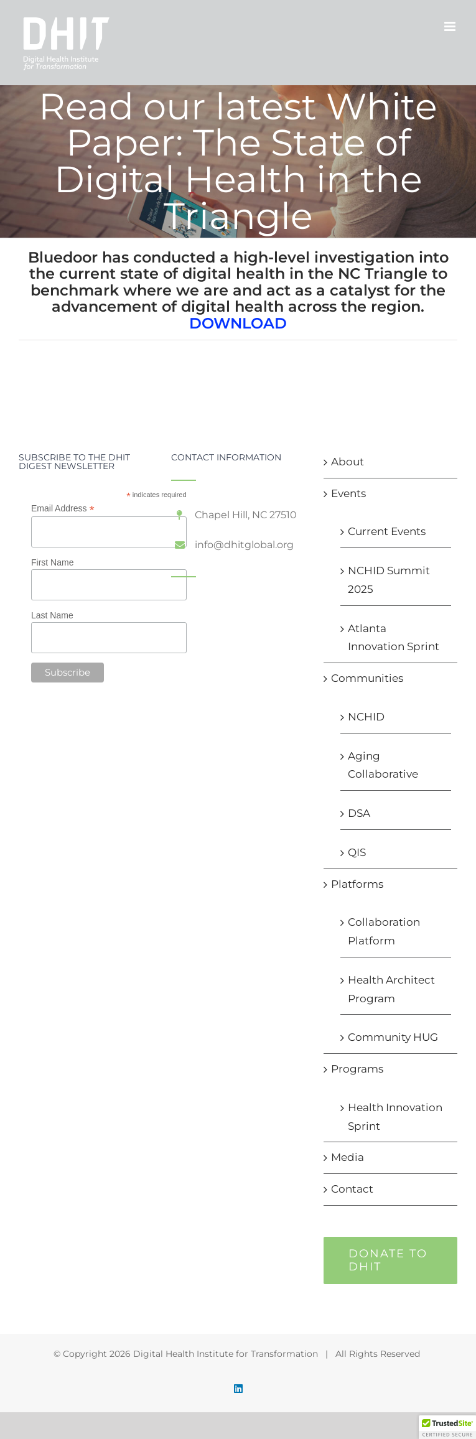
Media (347, 1157)
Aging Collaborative (383, 765)
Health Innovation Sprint (395, 1116)
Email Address (63, 509)
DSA (359, 813)
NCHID (366, 716)
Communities (367, 678)
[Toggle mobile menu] (450, 26)
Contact (352, 1189)
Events (348, 493)
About (347, 461)
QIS (357, 852)
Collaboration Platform (384, 931)
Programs (357, 1069)
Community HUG (393, 1037)
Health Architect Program (391, 989)
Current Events (387, 531)
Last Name (52, 615)
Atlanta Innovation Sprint (393, 637)
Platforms (357, 884)
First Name (52, 562)
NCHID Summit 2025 (389, 579)
